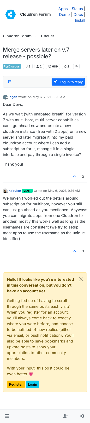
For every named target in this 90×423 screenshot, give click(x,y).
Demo (64, 14)
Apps (63, 8)
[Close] (81, 279)
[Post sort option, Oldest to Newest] (9, 82)
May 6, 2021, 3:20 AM (49, 97)
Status (77, 8)
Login (32, 384)
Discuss (12, 66)
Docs (78, 14)
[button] (7, 416)
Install (80, 20)
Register (16, 384)
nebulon (15, 191)
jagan (13, 97)
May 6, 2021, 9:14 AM (64, 191)
